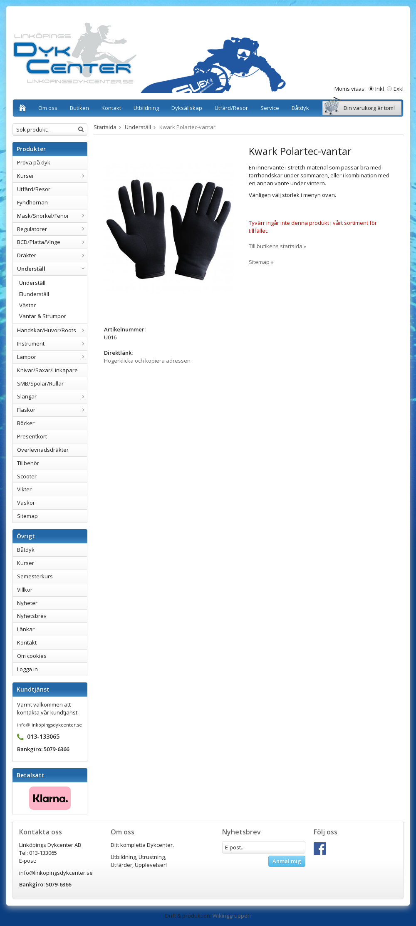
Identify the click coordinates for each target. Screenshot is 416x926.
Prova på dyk (33, 162)
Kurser (52, 175)
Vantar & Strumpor (42, 316)
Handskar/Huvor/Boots (52, 330)
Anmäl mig (286, 861)
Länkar (26, 629)
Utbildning (146, 108)
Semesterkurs (35, 576)
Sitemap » (261, 262)
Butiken (79, 108)
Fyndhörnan (32, 202)
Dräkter (52, 255)
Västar (27, 305)
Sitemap (27, 516)
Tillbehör (28, 463)
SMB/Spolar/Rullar (40, 383)
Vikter (24, 489)
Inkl (379, 88)
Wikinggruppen (232, 915)
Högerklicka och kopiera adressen (147, 360)
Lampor (52, 357)
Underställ (52, 268)
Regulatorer (52, 229)
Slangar (52, 396)
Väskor (26, 502)
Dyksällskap (186, 108)
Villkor (24, 589)
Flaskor (52, 409)
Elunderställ (34, 294)
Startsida (105, 127)
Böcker (26, 423)
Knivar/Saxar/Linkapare (47, 370)
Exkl (399, 88)
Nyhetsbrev (32, 616)
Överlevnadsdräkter (43, 449)
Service (269, 108)
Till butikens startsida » (277, 246)
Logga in (27, 669)
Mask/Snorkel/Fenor (52, 215)
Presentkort (32, 436)
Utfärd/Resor (231, 108)
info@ (23, 725)
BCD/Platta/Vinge (52, 242)
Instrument (52, 343)
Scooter (27, 476)
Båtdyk (300, 108)
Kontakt (111, 108)
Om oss (47, 108)
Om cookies (32, 656)
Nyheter (27, 603)
